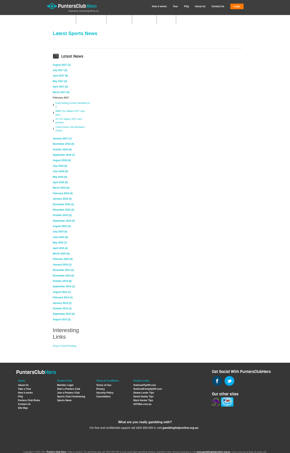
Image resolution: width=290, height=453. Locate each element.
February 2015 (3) (63, 259)
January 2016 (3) (62, 198)
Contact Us (218, 6)
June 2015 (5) (60, 237)
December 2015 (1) (63, 204)
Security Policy (104, 392)
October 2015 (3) (62, 215)
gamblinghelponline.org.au (180, 427)
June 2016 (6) (60, 171)
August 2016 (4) (62, 160)
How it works (159, 6)
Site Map (23, 408)
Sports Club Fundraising (71, 396)
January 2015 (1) (62, 264)
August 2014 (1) (62, 292)
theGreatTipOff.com (144, 385)
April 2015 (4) (60, 248)
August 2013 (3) (62, 319)
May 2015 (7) (60, 242)
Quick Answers (90, 19)
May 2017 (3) (60, 81)
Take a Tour (24, 389)
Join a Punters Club (68, 392)
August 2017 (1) (62, 64)
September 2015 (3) (64, 220)
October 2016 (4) (62, 149)
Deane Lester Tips (143, 392)
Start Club (121, 19)
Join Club (146, 19)
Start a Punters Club (68, 389)
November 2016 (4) (63, 144)
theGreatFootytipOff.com (147, 389)
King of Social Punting (64, 346)
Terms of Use (103, 385)
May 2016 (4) (60, 177)
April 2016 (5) (60, 182)
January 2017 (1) (62, 138)
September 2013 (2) (64, 313)
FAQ (186, 6)
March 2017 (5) (61, 92)
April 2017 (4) (60, 86)
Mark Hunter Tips (143, 400)
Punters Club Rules (29, 400)
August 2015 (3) (62, 226)
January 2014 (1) (62, 303)
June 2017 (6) (60, 75)
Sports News (64, 400)
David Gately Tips (143, 396)
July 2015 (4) (60, 231)
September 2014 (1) (64, 286)
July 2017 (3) (60, 70)
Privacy (100, 389)
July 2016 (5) (60, 166)
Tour (175, 6)
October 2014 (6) (62, 281)
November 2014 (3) (63, 275)
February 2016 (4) (63, 193)
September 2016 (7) (64, 155)
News (168, 19)
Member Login (65, 385)
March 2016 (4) (61, 187)
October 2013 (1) (62, 308)
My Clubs (65, 19)
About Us (200, 6)
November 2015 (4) (63, 209)
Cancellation (103, 396)
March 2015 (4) (61, 253)
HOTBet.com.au (142, 404)
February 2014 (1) (63, 297)
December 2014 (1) (63, 270)
